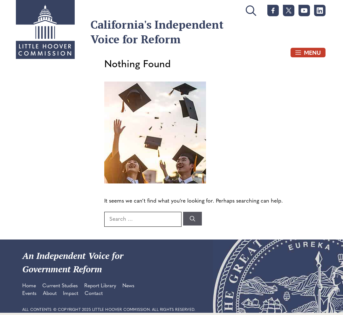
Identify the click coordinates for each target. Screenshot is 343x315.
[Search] (192, 219)
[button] (251, 13)
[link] (273, 10)
